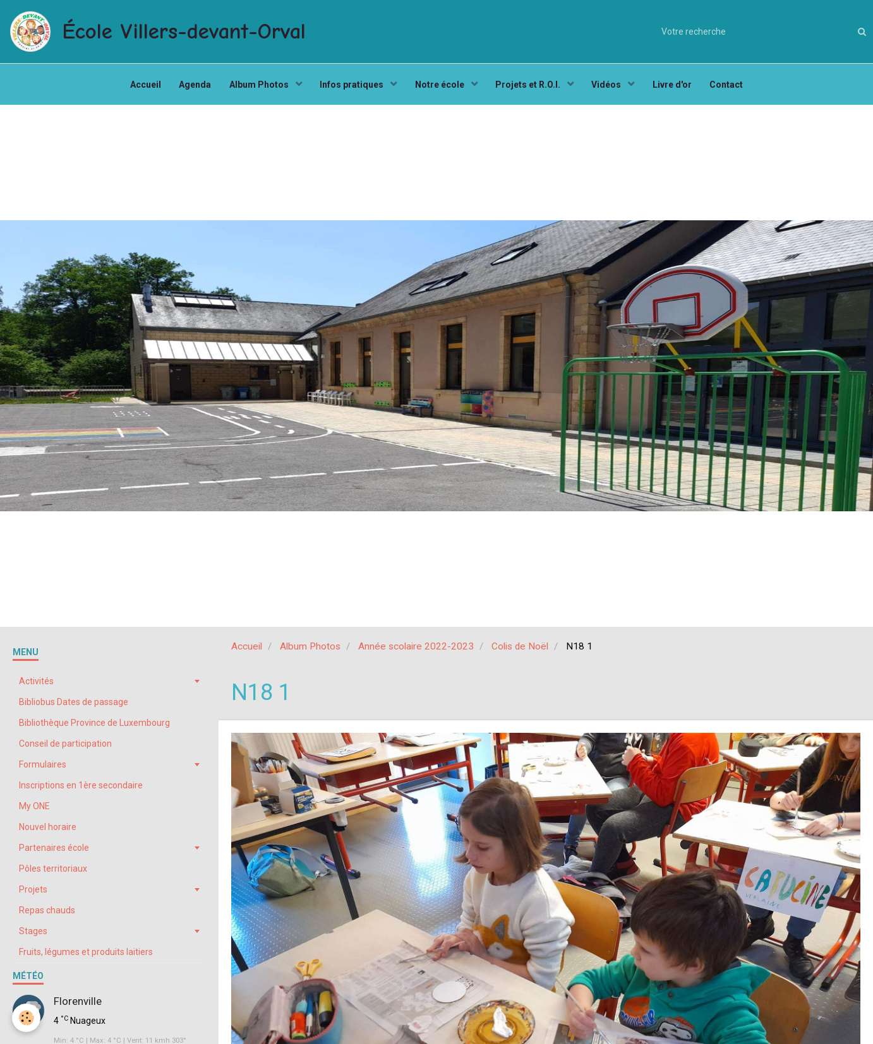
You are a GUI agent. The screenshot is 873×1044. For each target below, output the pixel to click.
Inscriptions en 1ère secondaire (81, 788)
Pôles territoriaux (53, 872)
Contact (730, 86)
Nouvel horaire (47, 830)
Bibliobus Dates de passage (73, 705)
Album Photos (258, 86)
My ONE (34, 809)
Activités (36, 684)
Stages (33, 934)
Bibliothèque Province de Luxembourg (94, 726)
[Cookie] (27, 1018)
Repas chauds (47, 913)
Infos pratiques (352, 86)
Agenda (192, 86)
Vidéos (609, 86)
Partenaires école (54, 851)
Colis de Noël (519, 649)
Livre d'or (675, 86)
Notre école (440, 86)
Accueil (141, 86)
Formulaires (42, 767)
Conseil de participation (65, 747)
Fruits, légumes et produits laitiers (86, 955)
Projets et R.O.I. (530, 86)
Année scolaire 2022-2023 (416, 649)
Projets (33, 892)
